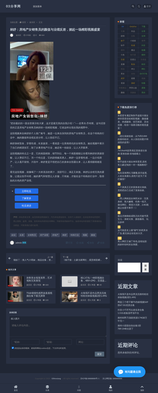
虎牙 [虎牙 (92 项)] (123, 78)
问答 (79, 388)
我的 (110, 388)
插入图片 (15, 318)
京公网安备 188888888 (112, 378)
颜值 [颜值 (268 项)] (123, 92)
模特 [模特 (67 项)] (143, 55)
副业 (13, 235)
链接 (100, 242)
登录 (147, 6)
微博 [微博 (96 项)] (143, 40)
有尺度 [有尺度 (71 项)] (133, 55)
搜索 (120, 259)
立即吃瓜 (26, 191)
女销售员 (32, 235)
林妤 (64, 235)
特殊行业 (75, 235)
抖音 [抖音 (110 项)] (143, 45)
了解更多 (26, 198)
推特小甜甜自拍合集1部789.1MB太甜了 (129, 327)
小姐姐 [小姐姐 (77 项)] (133, 40)
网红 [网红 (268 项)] (143, 69)
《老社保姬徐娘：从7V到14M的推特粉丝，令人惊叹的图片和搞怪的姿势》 (133, 139)
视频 (85, 235)
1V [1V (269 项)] (122, 26)
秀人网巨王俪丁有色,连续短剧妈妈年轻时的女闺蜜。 (132, 243)
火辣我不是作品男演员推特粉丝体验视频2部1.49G (94, 294)
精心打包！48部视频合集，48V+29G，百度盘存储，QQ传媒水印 (94, 280)
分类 (47, 388)
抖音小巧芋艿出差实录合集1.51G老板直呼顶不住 (131, 311)
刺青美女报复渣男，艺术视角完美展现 (39, 279)
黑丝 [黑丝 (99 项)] (143, 92)
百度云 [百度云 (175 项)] (133, 59)
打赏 (69, 242)
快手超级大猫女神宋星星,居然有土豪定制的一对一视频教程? (132, 163)
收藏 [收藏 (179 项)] (143, 50)
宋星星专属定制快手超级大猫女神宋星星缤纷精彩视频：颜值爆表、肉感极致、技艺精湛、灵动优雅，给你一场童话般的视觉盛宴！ (133, 121)
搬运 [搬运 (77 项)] (133, 50)
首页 (24, 22)
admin (18, 243)
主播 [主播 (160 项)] (123, 31)
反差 (22, 235)
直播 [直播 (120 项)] (123, 64)
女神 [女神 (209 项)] (143, 36)
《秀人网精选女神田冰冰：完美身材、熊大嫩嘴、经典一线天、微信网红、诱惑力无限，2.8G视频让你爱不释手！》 (133, 203)
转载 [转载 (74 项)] (143, 83)
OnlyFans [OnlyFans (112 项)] (133, 27)
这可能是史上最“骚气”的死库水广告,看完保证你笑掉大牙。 (133, 232)
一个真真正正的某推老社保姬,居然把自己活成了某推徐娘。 (132, 189)
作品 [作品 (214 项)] (133, 31)
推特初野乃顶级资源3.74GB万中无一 (132, 319)
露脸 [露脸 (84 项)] (143, 88)
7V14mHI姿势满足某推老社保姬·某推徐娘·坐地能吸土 (132, 152)
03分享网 (13, 6)
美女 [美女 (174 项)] (123, 73)
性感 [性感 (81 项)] (133, 45)
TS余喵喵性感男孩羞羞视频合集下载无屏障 (39, 294)
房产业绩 (44, 235)
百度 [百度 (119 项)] (123, 59)
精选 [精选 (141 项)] (123, 69)
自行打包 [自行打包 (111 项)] (143, 73)
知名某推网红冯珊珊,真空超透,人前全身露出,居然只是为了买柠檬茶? (132, 175)
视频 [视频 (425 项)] (143, 78)
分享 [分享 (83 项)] (143, 31)
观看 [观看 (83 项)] (133, 78)
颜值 (93, 235)
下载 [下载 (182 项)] (143, 26)
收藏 (80, 242)
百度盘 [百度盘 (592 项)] (143, 59)
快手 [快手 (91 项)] (123, 45)
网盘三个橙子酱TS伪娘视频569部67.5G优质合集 (133, 303)
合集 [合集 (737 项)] (133, 36)
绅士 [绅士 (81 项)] (133, 69)
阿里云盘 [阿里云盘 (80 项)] (133, 88)
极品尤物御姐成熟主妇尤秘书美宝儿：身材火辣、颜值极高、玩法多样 (133, 218)
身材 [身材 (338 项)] (133, 83)
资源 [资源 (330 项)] (123, 83)
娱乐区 (32, 22)
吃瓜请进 (26, 205)
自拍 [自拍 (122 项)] (133, 73)
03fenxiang (56, 378)
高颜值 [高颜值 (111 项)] (133, 92)
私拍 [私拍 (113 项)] (133, 64)
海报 (90, 242)
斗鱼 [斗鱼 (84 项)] (123, 55)
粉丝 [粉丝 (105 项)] (143, 64)
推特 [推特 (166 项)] (123, 50)
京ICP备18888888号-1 (89, 378)
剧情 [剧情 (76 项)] (123, 36)
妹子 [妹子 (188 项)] (123, 40)
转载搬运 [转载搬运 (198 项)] (122, 88)
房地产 (55, 235)
